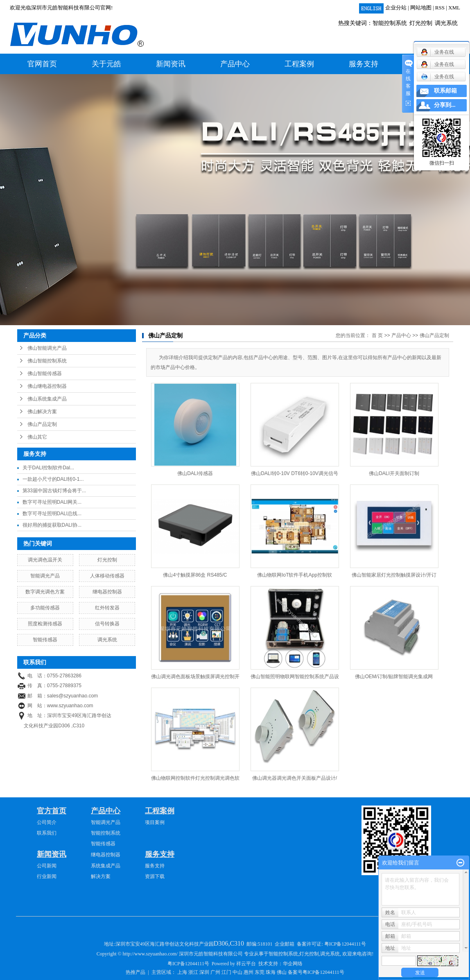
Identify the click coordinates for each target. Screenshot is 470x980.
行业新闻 (46, 876)
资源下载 (155, 876)
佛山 (282, 972)
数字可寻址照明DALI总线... (52, 513)
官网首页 (42, 64)
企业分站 (396, 8)
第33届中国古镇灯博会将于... (54, 490)
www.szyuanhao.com (70, 705)
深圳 (204, 972)
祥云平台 (246, 963)
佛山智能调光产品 (47, 348)
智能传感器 (45, 640)
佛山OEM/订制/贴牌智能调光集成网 (394, 676)
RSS (440, 8)
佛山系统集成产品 (47, 399)
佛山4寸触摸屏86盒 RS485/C (195, 575)
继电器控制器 (107, 592)
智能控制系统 (390, 23)
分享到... (445, 105)
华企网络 (293, 963)
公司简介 (46, 822)
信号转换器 (107, 624)
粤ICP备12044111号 (345, 944)
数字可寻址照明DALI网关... (52, 502)
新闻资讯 (170, 64)
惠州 (248, 972)
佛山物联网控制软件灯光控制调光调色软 (195, 778)
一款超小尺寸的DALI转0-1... (53, 479)
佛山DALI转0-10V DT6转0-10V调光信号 (294, 473)
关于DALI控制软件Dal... (49, 468)
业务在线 (437, 76)
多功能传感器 (45, 608)
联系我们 (46, 833)
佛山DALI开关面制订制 (394, 473)
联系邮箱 (445, 91)
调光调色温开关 (45, 560)
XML (454, 8)
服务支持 (363, 64)
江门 (226, 972)
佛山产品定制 (42, 424)
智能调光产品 (45, 576)
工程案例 (299, 64)
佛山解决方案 (42, 411)
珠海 (271, 972)
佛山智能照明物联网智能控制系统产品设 (295, 676)
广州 (215, 972)
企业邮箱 (284, 944)
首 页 (377, 335)
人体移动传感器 (107, 576)
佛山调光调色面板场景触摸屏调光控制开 (195, 676)
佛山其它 (37, 437)
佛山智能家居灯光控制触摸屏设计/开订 (394, 575)
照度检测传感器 (45, 624)
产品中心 (235, 64)
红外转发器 (107, 608)
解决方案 (101, 876)
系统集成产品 (105, 866)
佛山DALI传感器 (195, 473)
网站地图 (421, 8)
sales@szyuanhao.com (72, 696)
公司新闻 (46, 866)
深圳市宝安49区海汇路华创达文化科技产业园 (180, 944)
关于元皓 (106, 64)
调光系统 (446, 23)
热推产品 (135, 972)
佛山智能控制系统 (47, 361)
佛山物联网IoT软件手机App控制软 (294, 575)
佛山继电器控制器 (47, 386)
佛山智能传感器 (44, 373)
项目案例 (155, 822)
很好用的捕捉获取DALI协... (52, 525)
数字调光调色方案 (45, 592)
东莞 (259, 972)
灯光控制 (420, 23)
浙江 (193, 972)
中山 (237, 972)
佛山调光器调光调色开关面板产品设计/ (294, 778)
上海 (182, 972)
